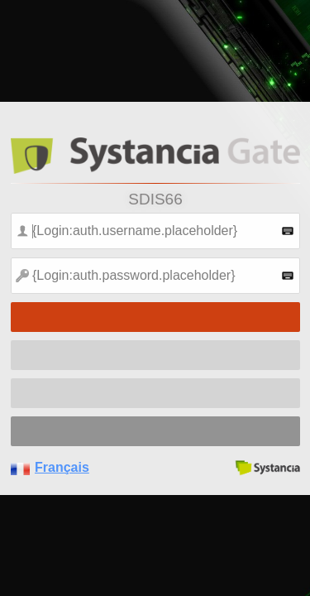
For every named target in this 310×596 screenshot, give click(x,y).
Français (62, 467)
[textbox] (155, 231)
